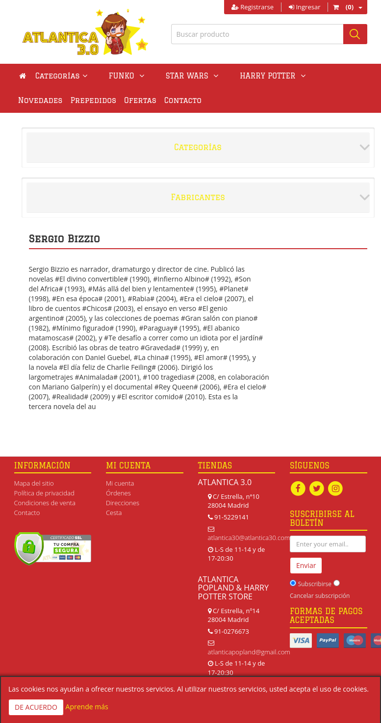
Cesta (114, 512)
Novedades (294, 76)
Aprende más (87, 706)
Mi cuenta (120, 483)
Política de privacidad (44, 493)
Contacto (130, 100)
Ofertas (88, 100)
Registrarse (252, 6)
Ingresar (304, 6)
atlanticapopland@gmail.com (249, 651)
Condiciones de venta (45, 502)
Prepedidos (41, 100)
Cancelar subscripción (320, 596)
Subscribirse (314, 584)
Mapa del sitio (34, 483)
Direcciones (122, 502)
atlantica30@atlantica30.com (249, 537)
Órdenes (118, 493)
